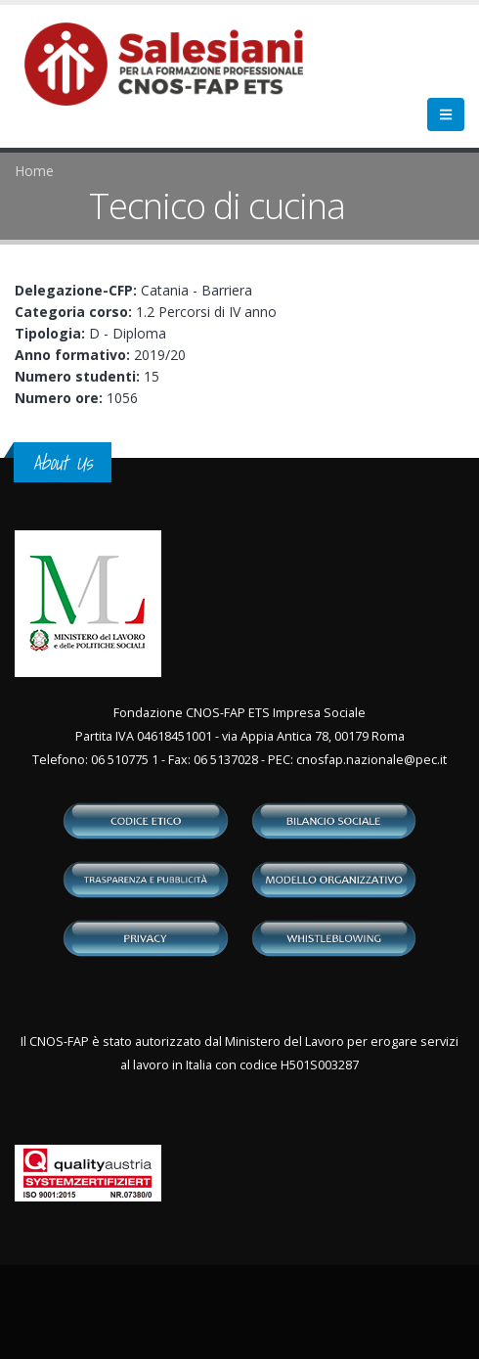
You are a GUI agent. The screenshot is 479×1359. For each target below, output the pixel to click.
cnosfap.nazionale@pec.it (371, 759)
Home (34, 170)
